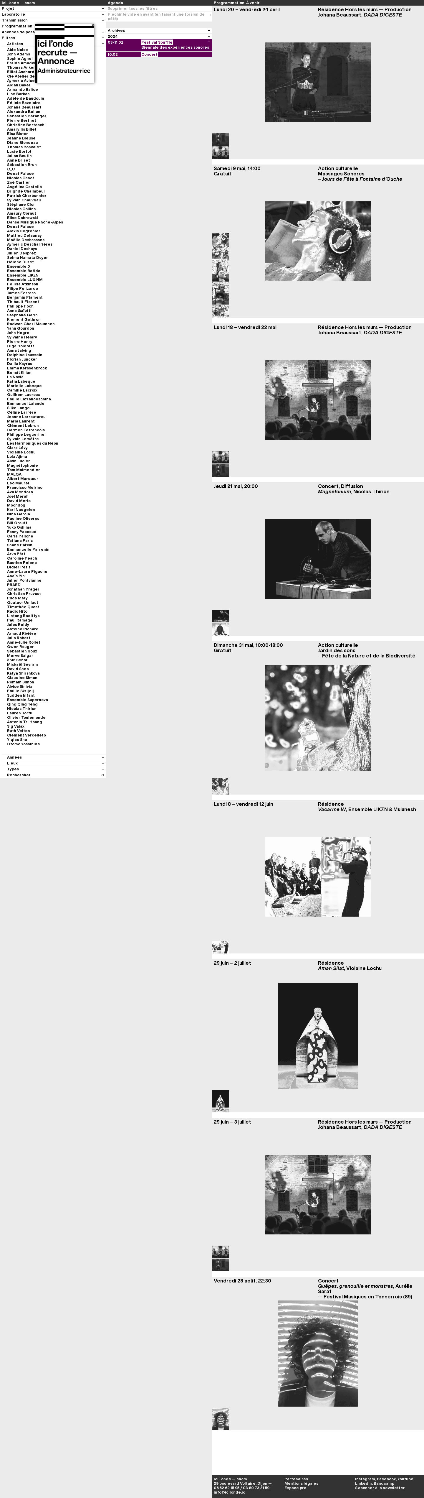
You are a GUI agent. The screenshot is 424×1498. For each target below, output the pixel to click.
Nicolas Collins (21, 209)
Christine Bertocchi (26, 125)
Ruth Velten (18, 731)
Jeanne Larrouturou (26, 417)
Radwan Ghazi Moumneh (31, 324)
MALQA (14, 474)
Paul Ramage (20, 620)
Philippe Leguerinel (26, 434)
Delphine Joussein (24, 355)
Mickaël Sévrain (22, 664)
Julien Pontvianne (24, 580)
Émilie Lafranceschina (29, 399)
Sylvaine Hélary (22, 337)
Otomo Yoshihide (23, 744)
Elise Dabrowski (22, 218)
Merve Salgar (20, 655)
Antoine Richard (23, 629)
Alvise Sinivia (19, 686)
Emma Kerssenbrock (27, 368)
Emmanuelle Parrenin (28, 549)
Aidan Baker (19, 85)
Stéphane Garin (22, 315)
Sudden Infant (21, 695)
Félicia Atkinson (22, 284)
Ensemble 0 (18, 266)
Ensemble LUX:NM (25, 279)
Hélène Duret (20, 262)
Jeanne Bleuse (21, 138)
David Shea (18, 669)
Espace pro (295, 1488)
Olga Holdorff (20, 346)
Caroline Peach (22, 558)
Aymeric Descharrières (29, 244)
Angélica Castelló (24, 187)
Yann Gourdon (20, 328)
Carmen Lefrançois (26, 430)
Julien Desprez (21, 253)
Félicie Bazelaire (24, 103)
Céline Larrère (21, 412)
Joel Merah (18, 496)
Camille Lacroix (22, 390)
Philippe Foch (20, 306)
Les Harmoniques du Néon (32, 443)
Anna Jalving (19, 350)
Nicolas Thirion (22, 708)
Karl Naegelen (21, 509)
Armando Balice (22, 89)
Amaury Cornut (21, 213)
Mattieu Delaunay (24, 235)
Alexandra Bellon (23, 111)
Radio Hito (17, 611)
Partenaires (296, 1479)
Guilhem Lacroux (23, 394)
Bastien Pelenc (22, 562)
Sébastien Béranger (27, 116)
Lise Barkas (18, 94)
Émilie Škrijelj (20, 691)
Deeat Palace (20, 173)
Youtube (405, 1479)
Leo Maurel (18, 483)
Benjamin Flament (25, 297)
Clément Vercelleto (26, 735)
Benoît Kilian (19, 372)
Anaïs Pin (16, 576)
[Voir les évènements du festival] (209, 42)
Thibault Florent (23, 302)
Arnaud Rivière (21, 633)
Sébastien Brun (22, 164)
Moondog (16, 505)
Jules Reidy (18, 624)
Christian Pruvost (24, 593)
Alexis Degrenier (23, 231)
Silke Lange (18, 408)
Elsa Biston (18, 133)
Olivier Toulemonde (26, 717)
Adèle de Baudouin (25, 98)
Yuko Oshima (19, 527)
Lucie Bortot (19, 151)
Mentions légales (301, 1483)
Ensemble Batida (23, 271)
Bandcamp (384, 1483)
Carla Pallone (20, 536)
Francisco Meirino (24, 487)
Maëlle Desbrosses (25, 240)
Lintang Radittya (23, 616)
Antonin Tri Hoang (24, 722)
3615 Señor (17, 660)
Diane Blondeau (22, 142)
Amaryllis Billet (22, 129)
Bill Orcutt (17, 523)
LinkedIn (363, 1483)
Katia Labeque (21, 381)
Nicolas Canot (20, 178)
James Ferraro (21, 293)
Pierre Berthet (21, 120)
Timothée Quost (23, 607)
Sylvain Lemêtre (23, 439)
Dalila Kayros (19, 363)
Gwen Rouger (20, 646)
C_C (11, 169)
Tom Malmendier (23, 470)
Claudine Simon (22, 677)
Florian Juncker (22, 359)
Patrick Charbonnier (27, 195)
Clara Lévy (17, 447)
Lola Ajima (17, 456)
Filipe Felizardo (22, 288)
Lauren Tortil (19, 713)
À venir (253, 3)
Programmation (229, 3)
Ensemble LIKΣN (23, 275)
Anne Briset (18, 160)
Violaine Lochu (21, 452)
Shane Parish (19, 545)
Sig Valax (15, 726)
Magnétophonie (22, 465)
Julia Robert (18, 638)
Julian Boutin (19, 156)
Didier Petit (18, 567)
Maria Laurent (21, 421)
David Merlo (19, 501)
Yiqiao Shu (17, 739)
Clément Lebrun (23, 425)
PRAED (14, 585)
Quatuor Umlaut (22, 602)
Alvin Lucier (18, 461)
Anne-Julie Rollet (23, 642)
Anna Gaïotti (19, 310)
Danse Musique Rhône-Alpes (35, 222)
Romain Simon (20, 682)
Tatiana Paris (20, 540)
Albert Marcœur (22, 478)
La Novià (15, 377)
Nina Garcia (18, 514)
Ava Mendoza (20, 492)
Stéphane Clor (21, 204)
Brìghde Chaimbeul (26, 191)
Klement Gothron (24, 319)
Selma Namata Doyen (28, 257)
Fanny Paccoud (22, 532)
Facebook (386, 1479)
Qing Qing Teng (22, 704)
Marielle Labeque (24, 386)
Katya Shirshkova (23, 673)
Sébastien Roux (22, 651)
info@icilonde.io (229, 1492)
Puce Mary (17, 598)
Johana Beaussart (24, 107)
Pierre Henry (19, 341)
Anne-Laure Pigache (27, 571)
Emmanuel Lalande (25, 403)
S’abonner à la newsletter (380, 1488)
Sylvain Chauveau (24, 200)
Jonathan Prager (23, 589)
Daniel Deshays (22, 248)
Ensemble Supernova (27, 700)
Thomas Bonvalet (24, 147)
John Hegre (18, 332)
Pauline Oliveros (23, 518)
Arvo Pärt (16, 554)
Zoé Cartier (18, 182)
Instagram (365, 1479)
